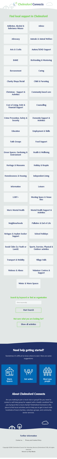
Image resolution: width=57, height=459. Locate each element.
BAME (15, 61)
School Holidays (41, 235)
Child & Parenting (41, 82)
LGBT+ (16, 198)
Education (16, 132)
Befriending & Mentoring (41, 61)
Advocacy (16, 39)
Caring (41, 71)
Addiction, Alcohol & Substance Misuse (15, 27)
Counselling (41, 106)
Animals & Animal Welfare (41, 39)
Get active (28, 381)
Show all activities (28, 326)
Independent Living (41, 177)
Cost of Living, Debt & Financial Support (15, 107)
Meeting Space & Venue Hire (41, 199)
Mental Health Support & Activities (41, 212)
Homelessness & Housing (16, 177)
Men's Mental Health (15, 211)
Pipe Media (32, 453)
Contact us (19, 441)
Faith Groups (15, 142)
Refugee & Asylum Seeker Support (15, 236)
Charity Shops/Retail (15, 82)
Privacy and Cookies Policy (33, 441)
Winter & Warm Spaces (28, 285)
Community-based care (41, 93)
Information (16, 187)
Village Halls (41, 261)
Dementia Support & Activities (41, 120)
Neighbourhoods (16, 224)
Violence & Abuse (15, 272)
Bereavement (15, 71)
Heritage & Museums (16, 166)
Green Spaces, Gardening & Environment (15, 154)
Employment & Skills (41, 132)
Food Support (41, 142)
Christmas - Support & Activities (15, 94)
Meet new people (47, 382)
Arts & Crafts (15, 50)
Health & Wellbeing (41, 153)
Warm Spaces (10, 382)
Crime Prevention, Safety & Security (15, 120)
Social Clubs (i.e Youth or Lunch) (15, 249)
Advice (41, 26)
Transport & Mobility (15, 261)
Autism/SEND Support (41, 50)
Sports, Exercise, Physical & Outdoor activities (41, 249)
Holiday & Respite (41, 166)
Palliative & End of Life (41, 224)
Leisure (41, 187)
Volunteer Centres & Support (41, 273)
